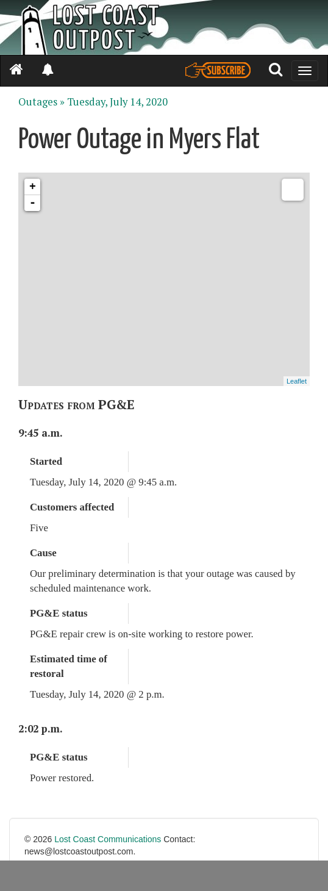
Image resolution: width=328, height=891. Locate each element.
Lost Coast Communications (107, 839)
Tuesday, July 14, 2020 (117, 102)
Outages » (41, 102)
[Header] (164, 27)
